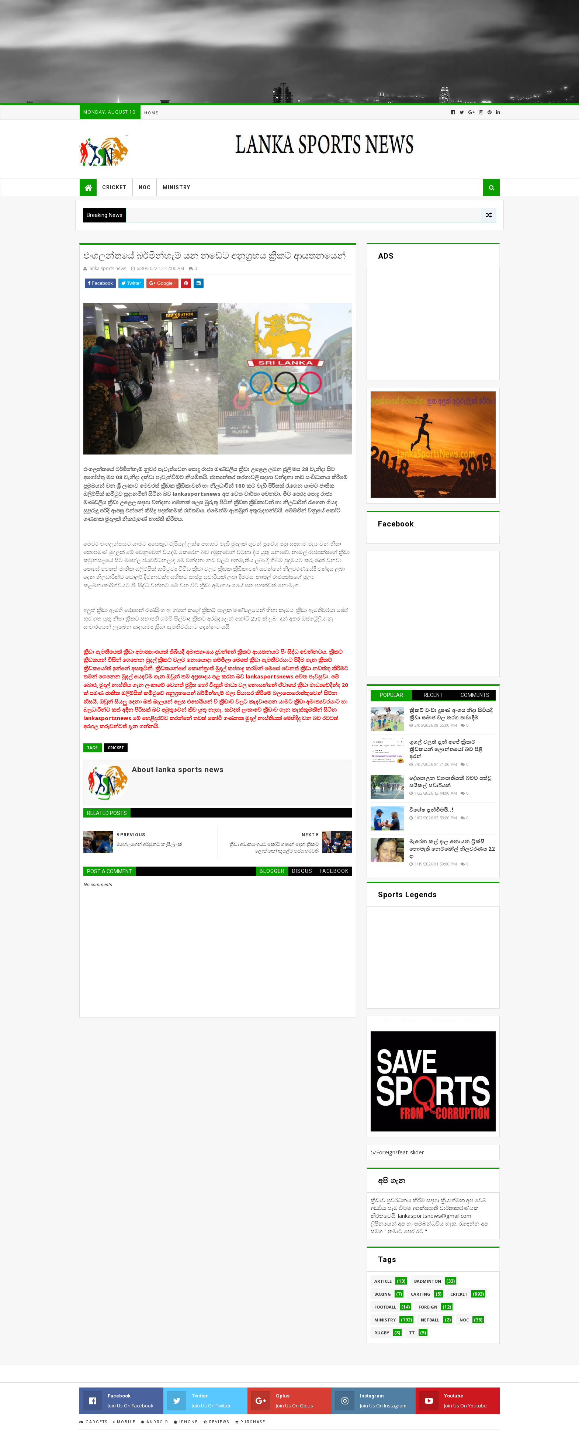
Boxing (382, 1294)
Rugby (381, 1332)
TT (412, 1332)
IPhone (186, 1422)
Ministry (176, 187)
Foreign (428, 1307)
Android (155, 1422)
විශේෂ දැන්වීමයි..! (431, 810)
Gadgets (93, 1422)
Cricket (114, 187)
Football (385, 1307)
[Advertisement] (221, 51)
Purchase (250, 1422)
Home (151, 113)
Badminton (427, 1281)
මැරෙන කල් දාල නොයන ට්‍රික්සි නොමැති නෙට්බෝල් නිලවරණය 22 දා (452, 849)
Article (383, 1281)
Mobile (124, 1422)
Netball (430, 1320)
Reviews (216, 1422)
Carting (420, 1294)
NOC (145, 187)
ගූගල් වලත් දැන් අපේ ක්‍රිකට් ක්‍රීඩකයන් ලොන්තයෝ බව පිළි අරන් (446, 749)
